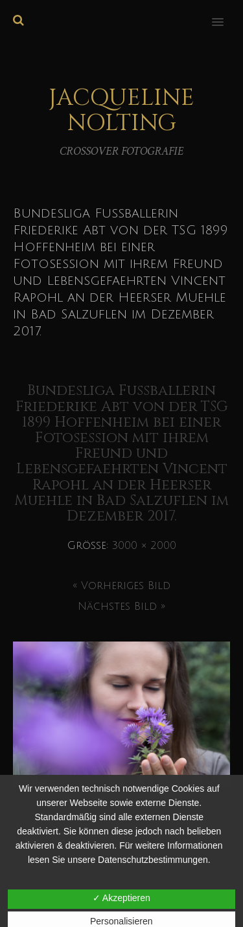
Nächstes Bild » (121, 606)
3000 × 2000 (144, 546)
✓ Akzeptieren (121, 898)
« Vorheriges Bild (121, 586)
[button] (225, 13)
